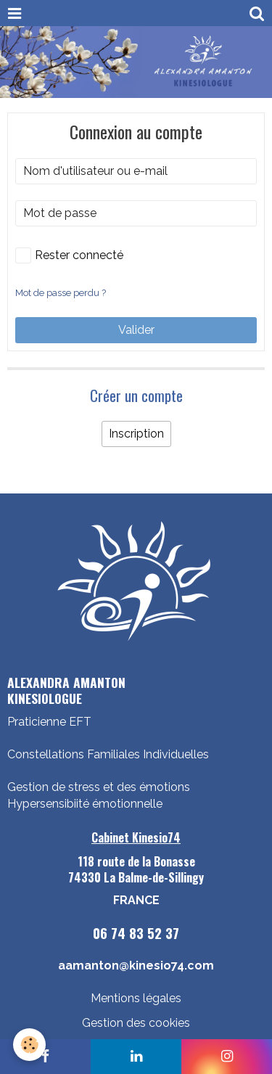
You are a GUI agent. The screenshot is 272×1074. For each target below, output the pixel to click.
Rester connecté (69, 255)
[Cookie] (29, 1044)
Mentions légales (136, 998)
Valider (136, 330)
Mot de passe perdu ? (60, 292)
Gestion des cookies (136, 1023)
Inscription (136, 433)
